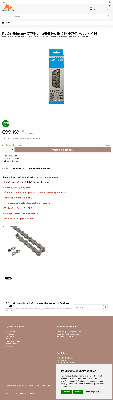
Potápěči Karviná (28, 393)
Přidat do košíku (63, 150)
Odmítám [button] (77, 392)
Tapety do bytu (12, 393)
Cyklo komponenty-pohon (16, 36)
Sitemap (8, 346)
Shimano (16, 161)
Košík (107, 7)
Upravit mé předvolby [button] (92, 392)
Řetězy (30, 36)
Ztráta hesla (9, 339)
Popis (5, 168)
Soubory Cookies (11, 343)
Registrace (9, 336)
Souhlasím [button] (67, 392)
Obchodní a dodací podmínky (68, 334)
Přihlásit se (9, 334)
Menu (8, 23)
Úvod (4, 36)
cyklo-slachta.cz (19, 386)
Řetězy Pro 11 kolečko (41, 36)
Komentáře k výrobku (40, 168)
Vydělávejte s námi (12, 341)
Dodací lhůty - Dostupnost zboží (69, 332)
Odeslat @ (18, 168)
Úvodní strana (10, 332)
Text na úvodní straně (65, 336)
